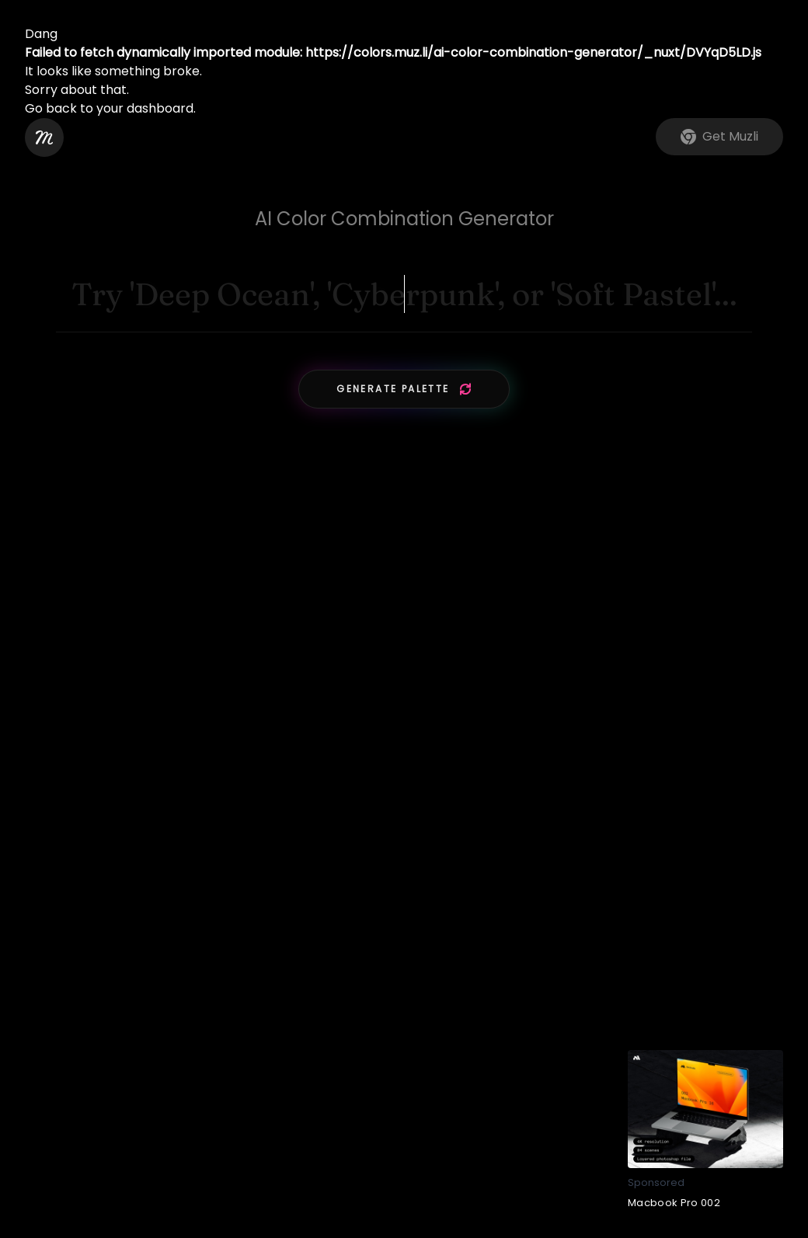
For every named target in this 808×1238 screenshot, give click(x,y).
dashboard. (161, 108)
